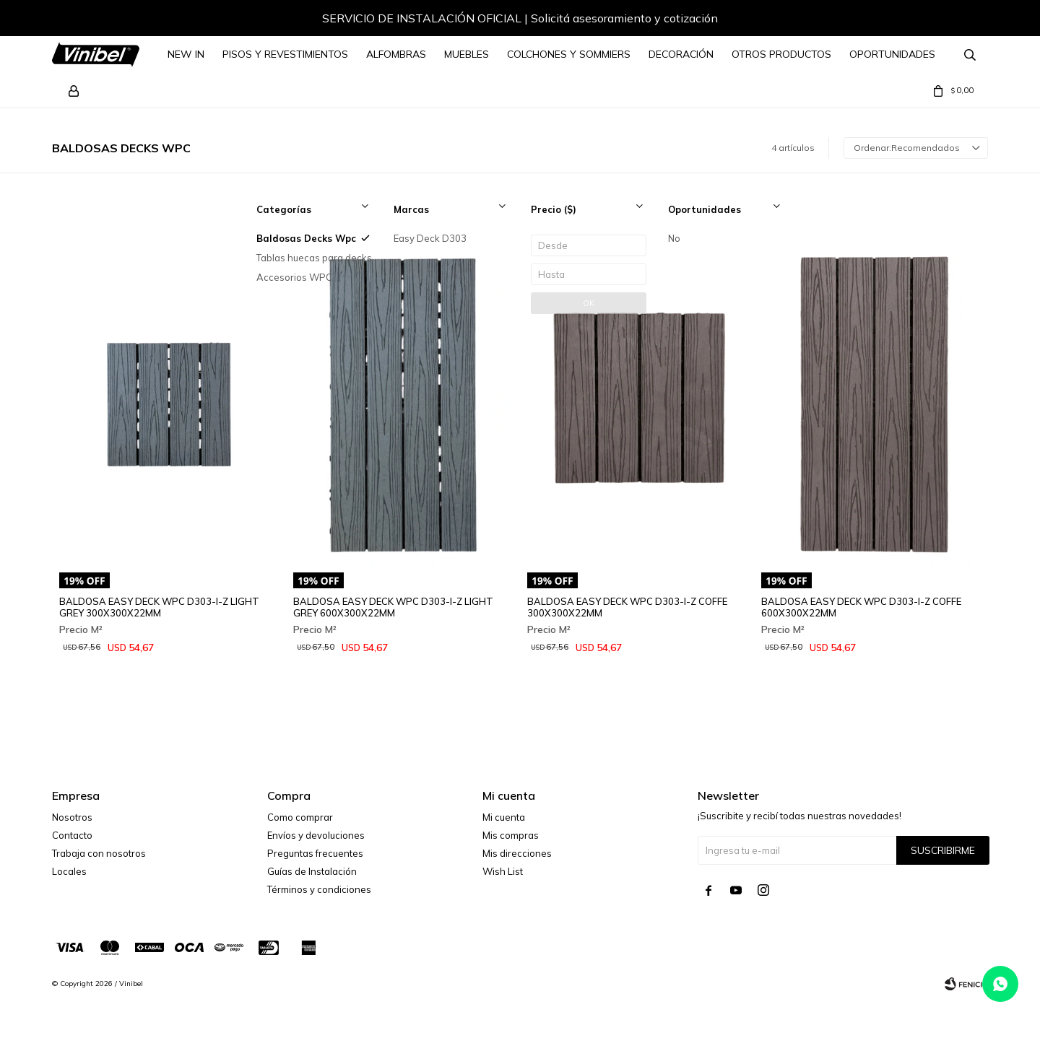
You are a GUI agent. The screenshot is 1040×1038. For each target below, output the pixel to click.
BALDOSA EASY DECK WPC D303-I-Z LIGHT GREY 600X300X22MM (393, 607)
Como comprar (300, 817)
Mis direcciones (517, 853)
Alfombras (396, 54)
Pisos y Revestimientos (285, 54)
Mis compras (510, 835)
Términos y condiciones (319, 889)
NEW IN (186, 54)
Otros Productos (781, 54)
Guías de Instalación (312, 871)
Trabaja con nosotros (99, 853)
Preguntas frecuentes (315, 853)
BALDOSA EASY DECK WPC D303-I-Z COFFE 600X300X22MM (861, 607)
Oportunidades (892, 54)
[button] (963, 20)
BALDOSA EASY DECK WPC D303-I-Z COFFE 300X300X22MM (627, 607)
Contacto (72, 835)
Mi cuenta (503, 817)
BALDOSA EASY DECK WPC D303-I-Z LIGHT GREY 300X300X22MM (159, 607)
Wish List (502, 871)
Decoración (681, 54)
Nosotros (72, 817)
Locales (69, 871)
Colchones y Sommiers (568, 54)
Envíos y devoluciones (316, 835)
